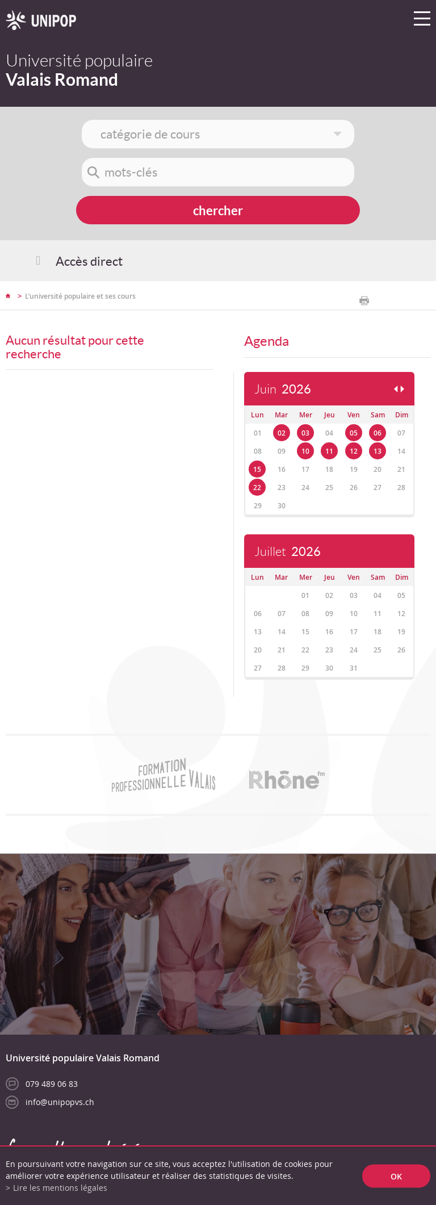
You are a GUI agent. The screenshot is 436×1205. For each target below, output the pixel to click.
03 (305, 433)
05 (354, 433)
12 (354, 451)
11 (329, 451)
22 (257, 487)
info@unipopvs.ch (60, 1102)
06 (378, 433)
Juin (282, 389)
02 (282, 433)
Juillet (287, 552)
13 (378, 451)
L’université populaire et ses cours (80, 296)
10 (305, 451)
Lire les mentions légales (60, 1187)
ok (396, 1175)
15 (257, 469)
